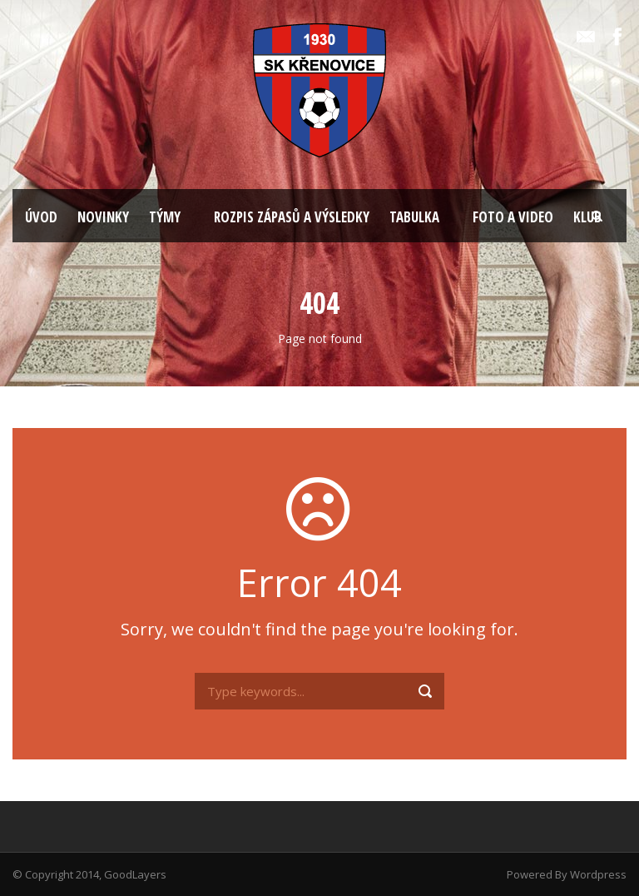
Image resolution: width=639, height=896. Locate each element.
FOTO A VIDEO (513, 216)
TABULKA (414, 216)
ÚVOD (41, 216)
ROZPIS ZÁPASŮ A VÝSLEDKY (291, 216)
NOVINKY (103, 216)
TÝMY (165, 216)
